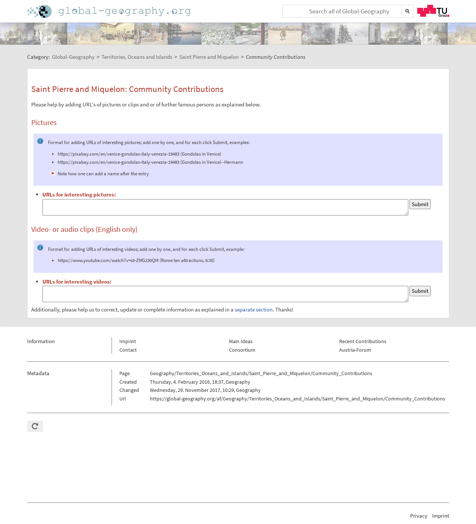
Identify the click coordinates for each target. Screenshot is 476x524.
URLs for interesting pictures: (79, 194)
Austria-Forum (355, 349)
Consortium (242, 349)
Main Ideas (241, 341)
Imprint (127, 341)
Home (109, 11)
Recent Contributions (362, 341)
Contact (128, 349)
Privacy (418, 515)
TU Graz (433, 11)
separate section (254, 309)
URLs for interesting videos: (77, 281)
